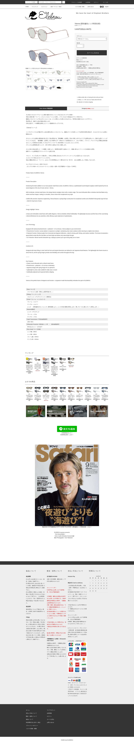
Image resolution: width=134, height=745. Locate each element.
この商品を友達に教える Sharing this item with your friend (89, 97)
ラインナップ (34, 6)
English (106, 6)
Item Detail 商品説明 (46, 108)
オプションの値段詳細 (81, 58)
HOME (27, 6)
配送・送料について (31, 716)
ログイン (95, 2)
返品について (79, 59)
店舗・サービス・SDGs (54, 6)
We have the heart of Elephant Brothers (92, 13)
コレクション (43, 6)
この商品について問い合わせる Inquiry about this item (88, 99)
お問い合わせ (89, 6)
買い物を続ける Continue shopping (84, 102)
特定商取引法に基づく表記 (82, 61)
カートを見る (50, 719)
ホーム (28, 710)
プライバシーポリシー (32, 725)
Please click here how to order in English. (84, 87)
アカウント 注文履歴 (75, 2)
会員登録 (87, 2)
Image (88, 108)
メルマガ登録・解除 (78, 6)
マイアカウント (51, 710)
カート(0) (104, 2)
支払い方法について (31, 713)
